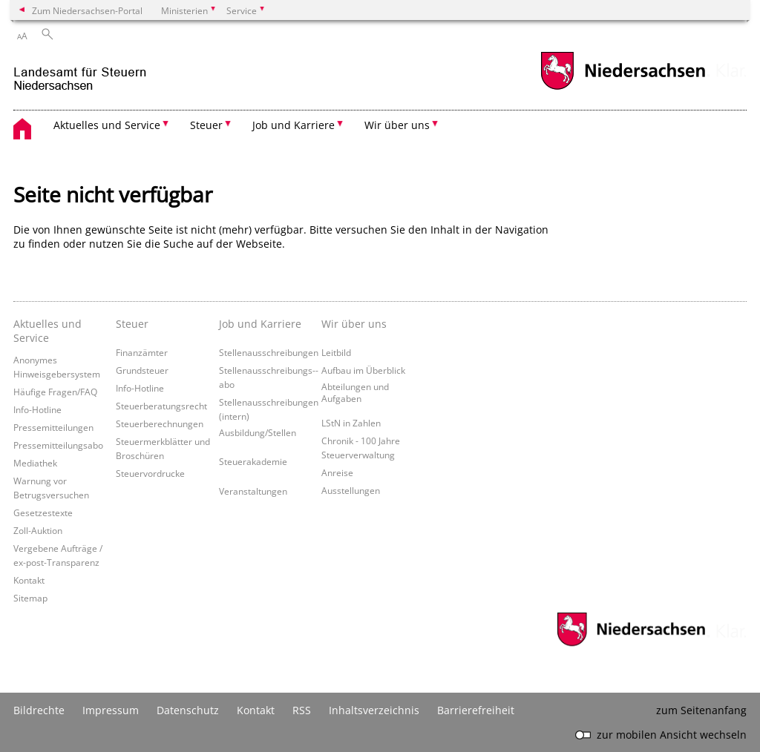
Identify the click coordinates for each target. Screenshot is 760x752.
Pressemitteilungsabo (58, 445)
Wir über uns (354, 324)
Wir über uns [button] (397, 125)
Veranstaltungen (253, 491)
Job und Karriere (260, 324)
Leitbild (336, 352)
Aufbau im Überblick (363, 370)
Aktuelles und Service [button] (106, 125)
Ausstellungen (350, 490)
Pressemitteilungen (53, 427)
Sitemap (30, 598)
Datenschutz (188, 710)
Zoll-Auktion (37, 530)
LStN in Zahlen (351, 423)
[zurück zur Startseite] (80, 73)
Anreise (337, 472)
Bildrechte (39, 710)
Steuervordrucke (150, 473)
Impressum (110, 710)
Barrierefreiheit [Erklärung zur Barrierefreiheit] (475, 710)
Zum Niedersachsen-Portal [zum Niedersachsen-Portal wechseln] (87, 10)
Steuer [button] (206, 125)
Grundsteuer (142, 370)
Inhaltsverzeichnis (374, 710)
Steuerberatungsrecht (161, 406)
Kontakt (29, 580)
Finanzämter (142, 352)
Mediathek (35, 463)
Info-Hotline (37, 409)
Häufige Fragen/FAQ (55, 392)
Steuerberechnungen (159, 423)
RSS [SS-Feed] (301, 710)
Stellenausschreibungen (268, 352)
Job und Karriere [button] (293, 125)
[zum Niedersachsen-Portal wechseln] (622, 88)
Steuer (132, 324)
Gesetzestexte (43, 512)
